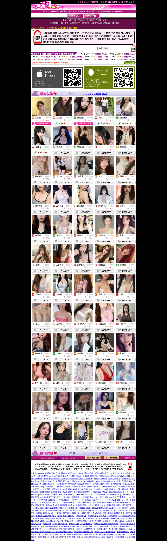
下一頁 (98, 94)
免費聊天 (47, 118)
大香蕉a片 (58, 458)
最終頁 (104, 94)
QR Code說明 (130, 63)
